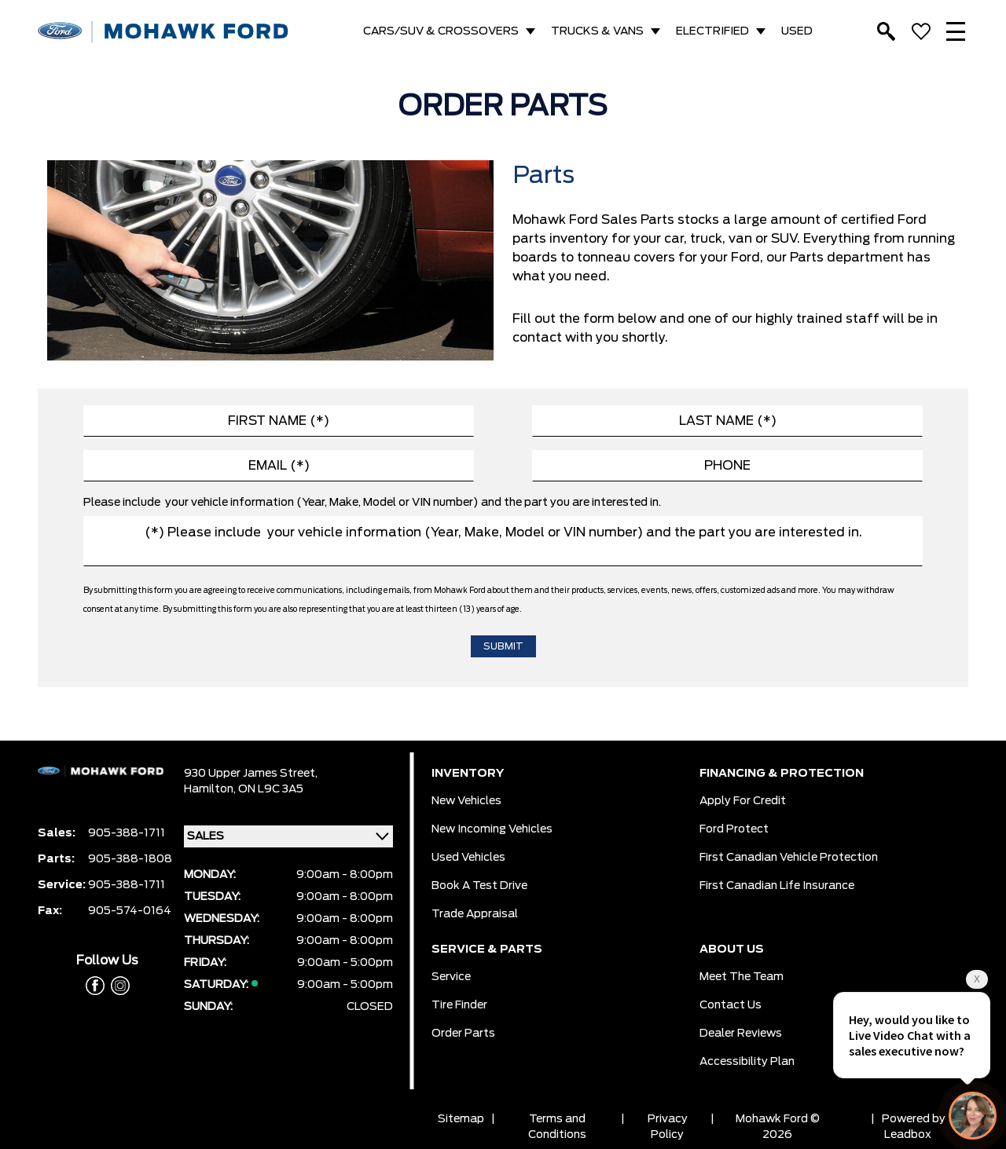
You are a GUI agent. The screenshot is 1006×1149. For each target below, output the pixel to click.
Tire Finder (459, 1005)
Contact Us (730, 1005)
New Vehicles (466, 801)
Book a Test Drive (479, 885)
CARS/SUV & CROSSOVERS (441, 31)
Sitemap (461, 1119)
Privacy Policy (668, 1127)
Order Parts (463, 1033)
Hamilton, (211, 789)
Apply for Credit (742, 801)
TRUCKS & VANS (597, 31)
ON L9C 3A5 (270, 789)
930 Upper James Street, (251, 773)
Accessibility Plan (747, 1061)
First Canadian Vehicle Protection (788, 857)
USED (797, 31)
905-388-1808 (130, 859)
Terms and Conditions (557, 1127)
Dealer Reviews (740, 1033)
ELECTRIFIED (712, 31)
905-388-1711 (126, 833)
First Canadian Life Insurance (776, 885)
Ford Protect (734, 829)
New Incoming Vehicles (492, 829)
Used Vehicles (468, 857)
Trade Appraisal (474, 914)
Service (451, 977)
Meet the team (741, 977)
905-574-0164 (129, 911)
